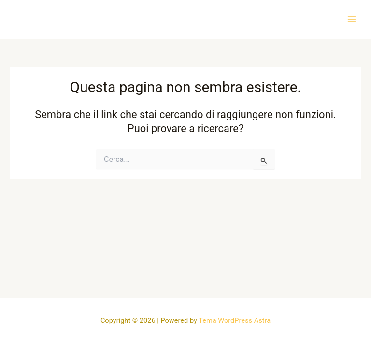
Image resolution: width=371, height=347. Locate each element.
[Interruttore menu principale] (351, 18)
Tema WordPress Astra (235, 320)
